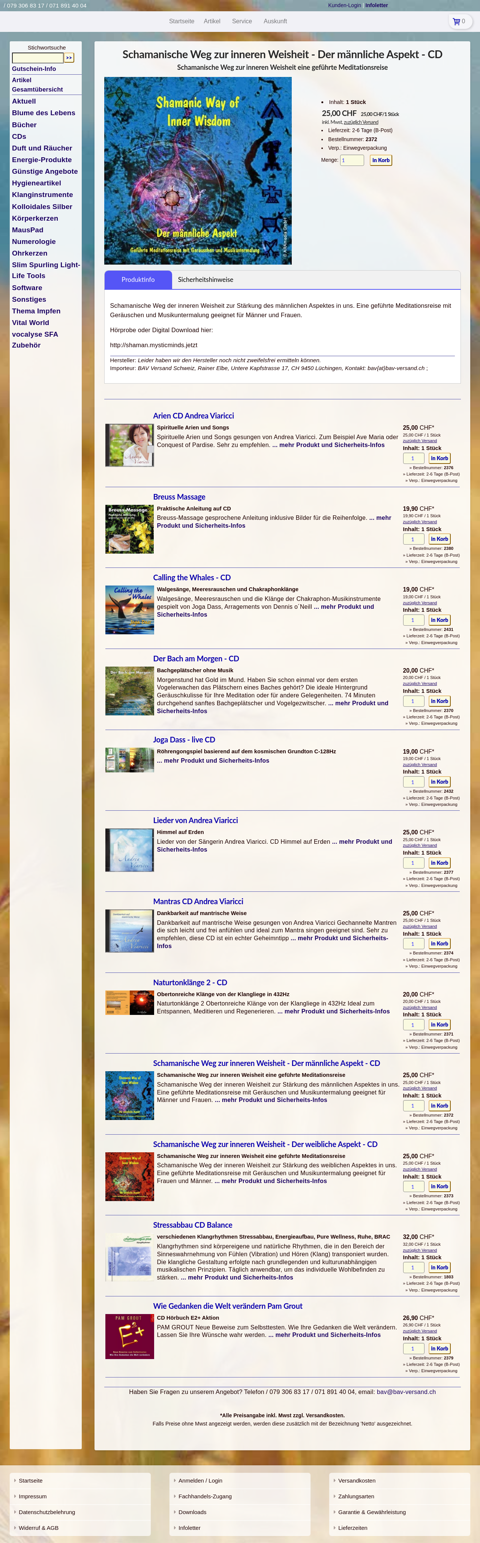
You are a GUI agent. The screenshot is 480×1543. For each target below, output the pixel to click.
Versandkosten (356, 1480)
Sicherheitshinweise (206, 279)
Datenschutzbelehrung (47, 1512)
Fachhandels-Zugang (205, 1496)
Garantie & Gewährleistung (372, 1512)
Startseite (30, 1480)
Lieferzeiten (353, 1528)
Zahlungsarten (356, 1496)
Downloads (192, 1512)
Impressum (32, 1496)
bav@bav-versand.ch (406, 1391)
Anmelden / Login (200, 1480)
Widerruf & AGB (38, 1528)
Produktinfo (138, 279)
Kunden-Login (344, 5)
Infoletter (189, 1528)
